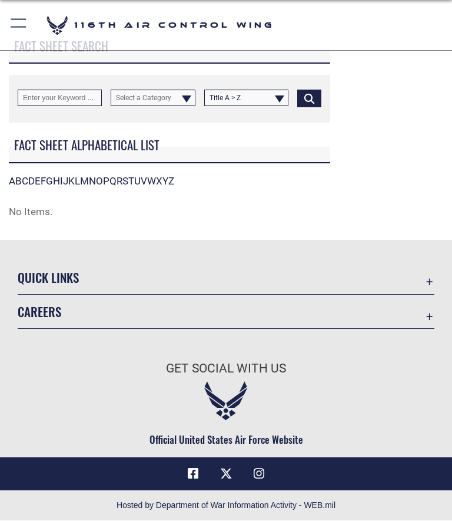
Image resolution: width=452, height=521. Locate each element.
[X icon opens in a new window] (226, 474)
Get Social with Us (226, 368)
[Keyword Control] (60, 98)
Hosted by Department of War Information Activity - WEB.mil (226, 505)
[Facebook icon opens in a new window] (193, 474)
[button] (19, 25)
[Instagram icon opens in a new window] (259, 474)
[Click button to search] (309, 98)
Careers (39, 311)
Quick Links (48, 277)
